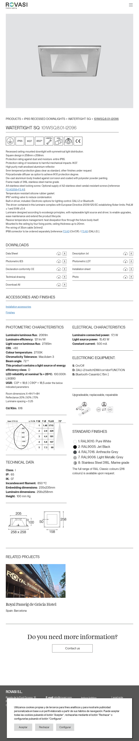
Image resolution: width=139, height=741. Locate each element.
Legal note (117, 697)
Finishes (10, 312)
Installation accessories (18, 306)
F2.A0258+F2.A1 (15, 189)
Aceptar (23, 727)
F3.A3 (66, 231)
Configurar (65, 727)
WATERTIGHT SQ (80, 119)
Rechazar (44, 727)
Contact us (72, 648)
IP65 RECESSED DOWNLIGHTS (45, 119)
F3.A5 (84, 231)
